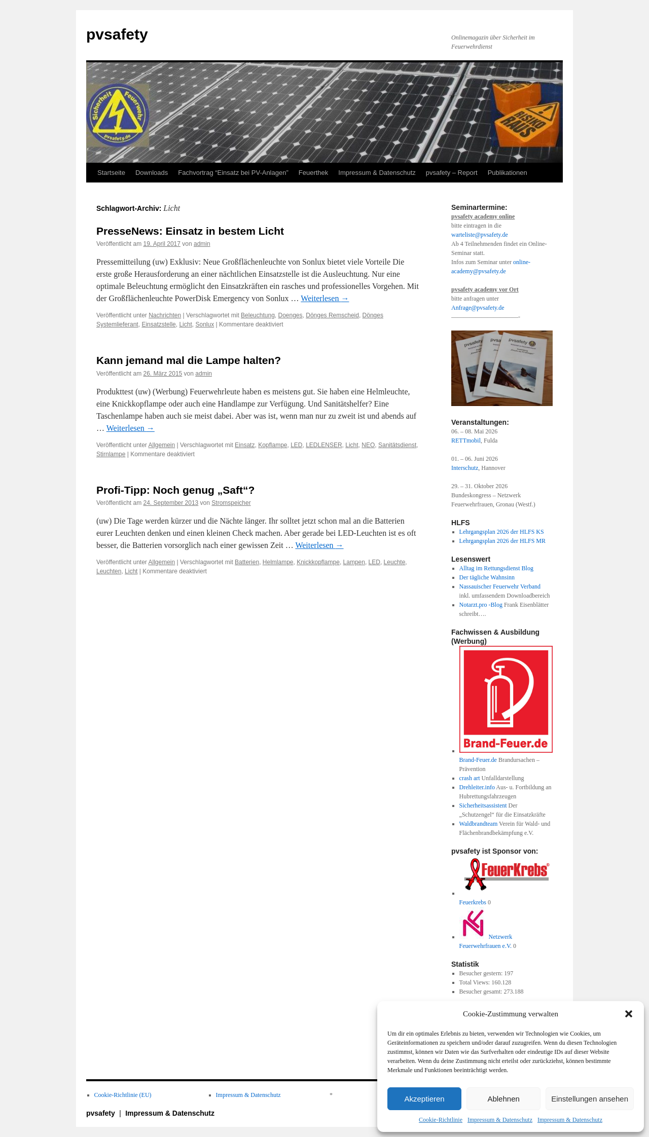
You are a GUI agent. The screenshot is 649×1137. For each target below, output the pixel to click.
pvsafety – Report (452, 172)
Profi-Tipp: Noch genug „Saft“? (175, 490)
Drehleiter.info (477, 787)
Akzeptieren (424, 1098)
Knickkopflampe (318, 562)
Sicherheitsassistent (483, 805)
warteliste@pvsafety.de (479, 234)
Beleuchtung (258, 315)
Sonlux (204, 324)
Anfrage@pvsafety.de (477, 307)
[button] (629, 1014)
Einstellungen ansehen (589, 1098)
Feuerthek (314, 172)
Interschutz (464, 467)
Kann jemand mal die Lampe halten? (188, 360)
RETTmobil (466, 440)
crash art (469, 778)
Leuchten (108, 571)
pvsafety (117, 34)
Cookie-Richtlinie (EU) (123, 1094)
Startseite (111, 172)
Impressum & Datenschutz (499, 1119)
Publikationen (507, 172)
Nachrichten (165, 315)
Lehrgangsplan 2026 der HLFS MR (502, 540)
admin (202, 243)
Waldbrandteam (478, 823)
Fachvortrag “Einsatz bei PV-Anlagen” (233, 172)
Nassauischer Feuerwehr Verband (499, 586)
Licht (185, 324)
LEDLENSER (324, 445)
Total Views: (475, 982)
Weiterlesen (325, 298)
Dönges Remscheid (332, 315)
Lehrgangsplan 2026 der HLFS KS (501, 531)
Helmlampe (278, 562)
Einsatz (245, 445)
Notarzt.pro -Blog (480, 604)
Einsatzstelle (158, 324)
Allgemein (162, 445)
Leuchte (395, 562)
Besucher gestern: (481, 973)
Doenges (290, 315)
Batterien (247, 562)
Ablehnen (503, 1098)
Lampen (354, 562)
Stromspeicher (230, 502)
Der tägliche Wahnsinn (487, 577)
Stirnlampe (110, 454)
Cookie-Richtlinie (440, 1119)
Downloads (151, 172)
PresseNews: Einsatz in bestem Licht (190, 231)
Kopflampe (272, 445)
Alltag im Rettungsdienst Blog (496, 568)
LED (296, 445)
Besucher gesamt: (481, 991)
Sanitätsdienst (397, 445)
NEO (368, 445)
